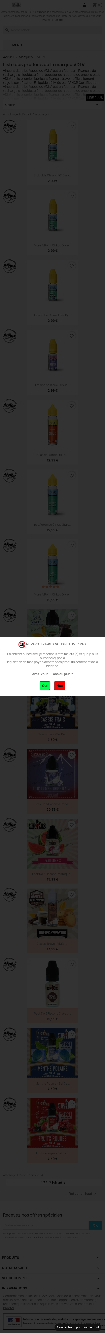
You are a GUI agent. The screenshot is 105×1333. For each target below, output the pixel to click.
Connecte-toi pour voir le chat (78, 1327)
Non (60, 686)
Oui (45, 686)
